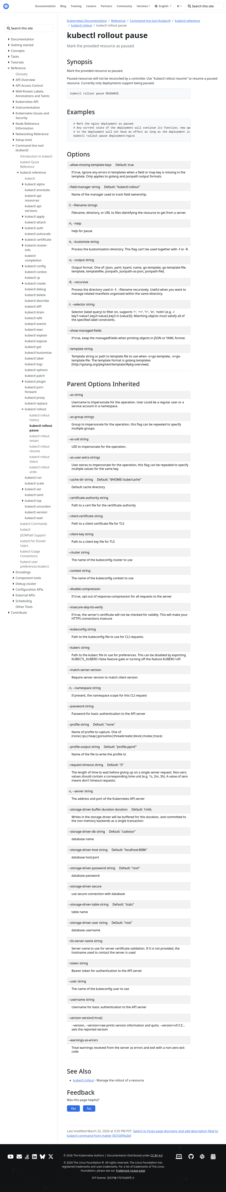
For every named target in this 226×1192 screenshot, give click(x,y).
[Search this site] (205, 6)
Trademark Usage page (130, 1170)
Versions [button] (142, 6)
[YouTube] (10, 1156)
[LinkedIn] (34, 1156)
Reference (118, 21)
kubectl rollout (81, 25)
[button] (163, 6)
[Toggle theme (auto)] (179, 6)
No (89, 1108)
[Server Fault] (27, 1156)
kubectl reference (187, 21)
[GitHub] (191, 1156)
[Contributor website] (179, 1156)
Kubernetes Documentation (87, 21)
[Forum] (19, 1156)
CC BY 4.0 (156, 1155)
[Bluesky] (42, 1156)
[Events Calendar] (213, 1156)
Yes (73, 1108)
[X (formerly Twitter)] (51, 1156)
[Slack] (202, 1156)
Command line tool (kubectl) (150, 21)
